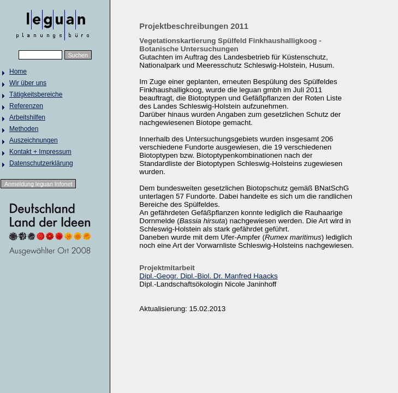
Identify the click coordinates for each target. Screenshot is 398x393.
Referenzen (26, 106)
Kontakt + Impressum (40, 152)
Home (18, 71)
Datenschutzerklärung (41, 163)
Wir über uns (27, 83)
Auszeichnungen (33, 140)
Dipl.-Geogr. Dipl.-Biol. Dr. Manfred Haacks (208, 276)
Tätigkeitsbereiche (35, 94)
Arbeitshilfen (27, 117)
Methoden (23, 129)
